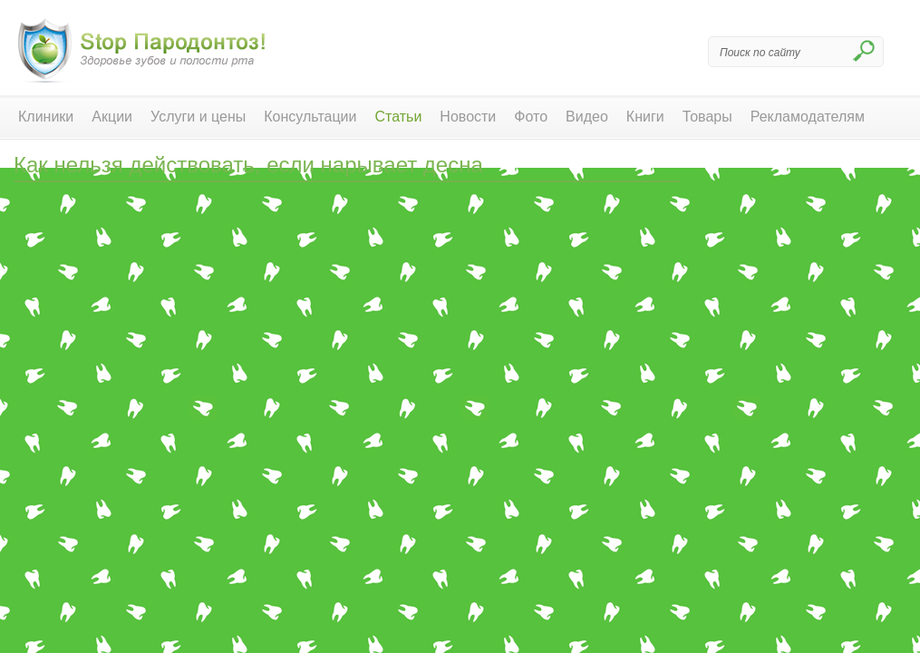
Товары (707, 116)
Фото (530, 116)
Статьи (398, 116)
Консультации (310, 116)
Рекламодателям (808, 116)
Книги (645, 116)
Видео (587, 116)
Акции (112, 116)
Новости (468, 116)
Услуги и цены (198, 116)
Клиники (45, 116)
